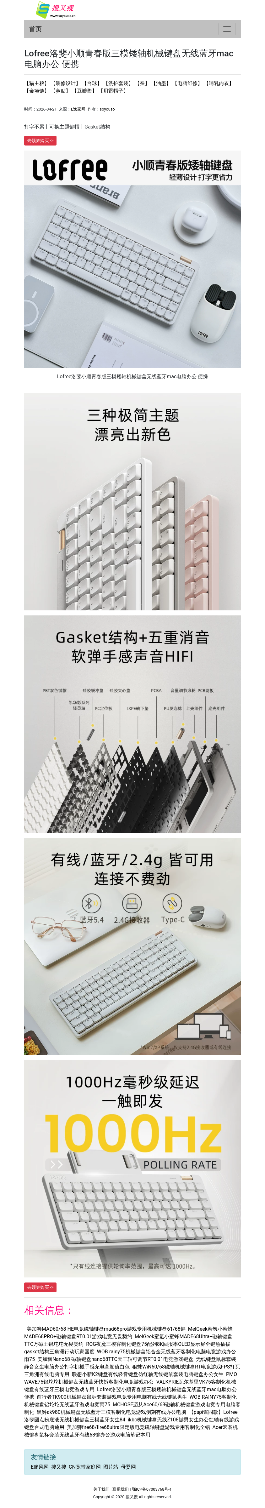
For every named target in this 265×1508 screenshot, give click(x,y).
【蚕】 (143, 83)
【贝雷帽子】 (113, 91)
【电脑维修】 (188, 83)
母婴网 (128, 1467)
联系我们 (120, 1489)
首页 (35, 29)
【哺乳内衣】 (219, 83)
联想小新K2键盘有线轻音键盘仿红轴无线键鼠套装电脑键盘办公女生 (148, 1374)
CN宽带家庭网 (85, 1467)
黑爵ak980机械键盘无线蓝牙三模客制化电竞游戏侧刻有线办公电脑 (111, 1412)
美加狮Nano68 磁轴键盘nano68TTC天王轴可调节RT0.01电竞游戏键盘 (115, 1359)
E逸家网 (78, 109)
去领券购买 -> (40, 140)
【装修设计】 (66, 83)
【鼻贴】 (61, 91)
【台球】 (92, 83)
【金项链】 (37, 91)
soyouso (107, 109)
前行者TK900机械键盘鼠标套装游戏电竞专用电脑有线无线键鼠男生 (112, 1397)
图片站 (110, 1467)
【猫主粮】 (37, 83)
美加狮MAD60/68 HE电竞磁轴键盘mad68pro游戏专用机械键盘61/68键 (106, 1329)
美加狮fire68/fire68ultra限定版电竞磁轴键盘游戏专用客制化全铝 (138, 1427)
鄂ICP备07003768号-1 (152, 1489)
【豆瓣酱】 (85, 91)
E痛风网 (40, 1467)
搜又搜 (58, 1467)
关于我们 (101, 1489)
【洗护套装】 (119, 83)
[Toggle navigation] (227, 29)
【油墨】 (161, 83)
